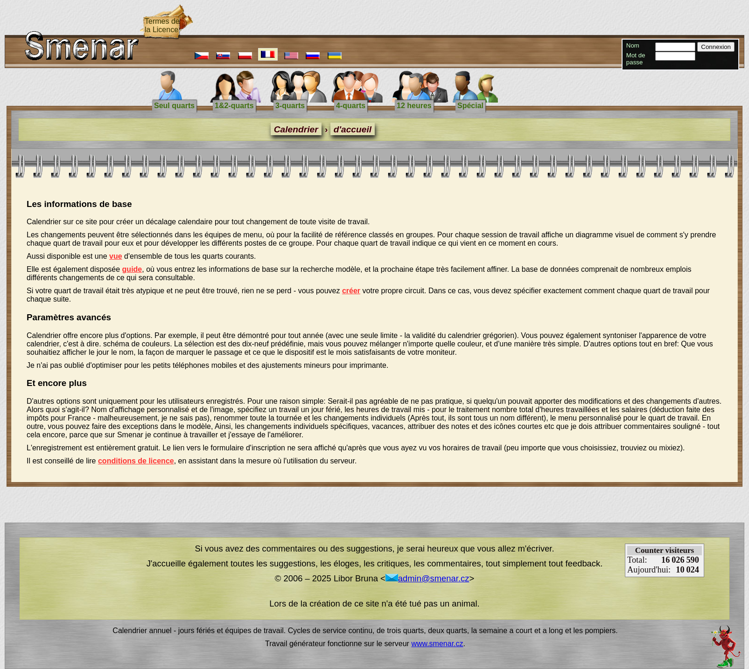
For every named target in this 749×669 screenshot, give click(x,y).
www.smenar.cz (437, 644)
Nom (632, 45)
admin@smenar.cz (427, 578)
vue (115, 256)
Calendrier (296, 129)
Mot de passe (635, 59)
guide (132, 269)
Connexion (716, 46)
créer (351, 291)
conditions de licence (136, 461)
